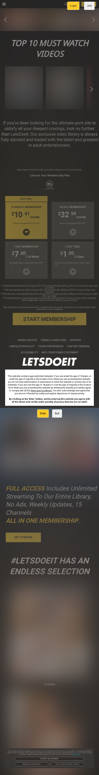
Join (89, 5)
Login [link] (73, 5)
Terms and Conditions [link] (41, 390)
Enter (43, 413)
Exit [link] (57, 413)
